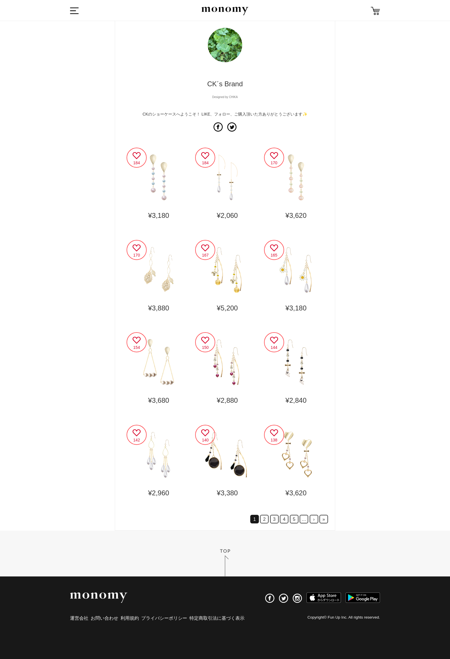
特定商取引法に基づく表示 (217, 618)
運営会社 (79, 618)
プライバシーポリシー (164, 618)
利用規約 (130, 618)
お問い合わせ (104, 618)
